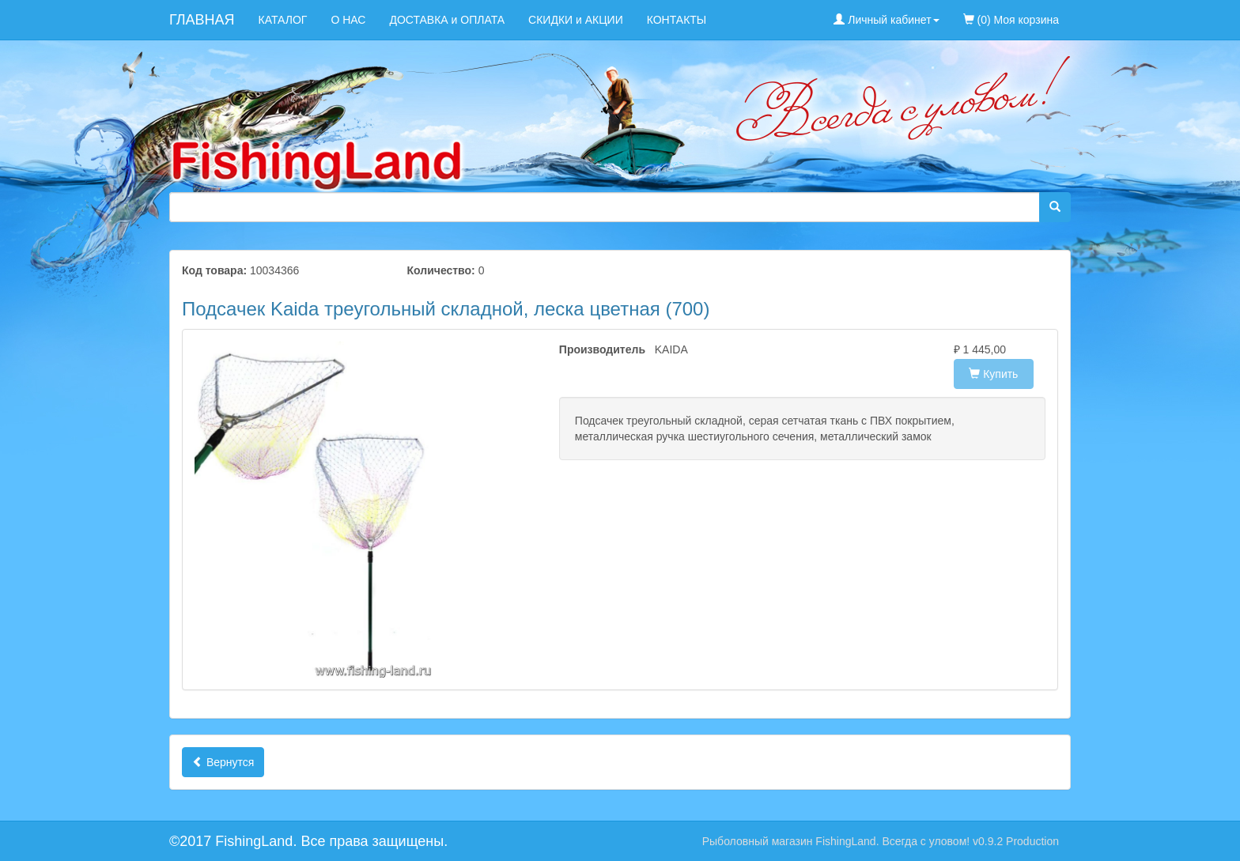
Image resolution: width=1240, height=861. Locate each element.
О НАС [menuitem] (348, 19)
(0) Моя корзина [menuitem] (1011, 19)
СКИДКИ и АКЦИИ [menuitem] (575, 19)
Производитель (595, 349)
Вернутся (223, 762)
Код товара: (214, 270)
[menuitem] (1082, 12)
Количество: (441, 270)
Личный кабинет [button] (886, 19)
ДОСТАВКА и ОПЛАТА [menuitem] (447, 19)
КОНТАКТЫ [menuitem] (677, 19)
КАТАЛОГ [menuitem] (283, 19)
